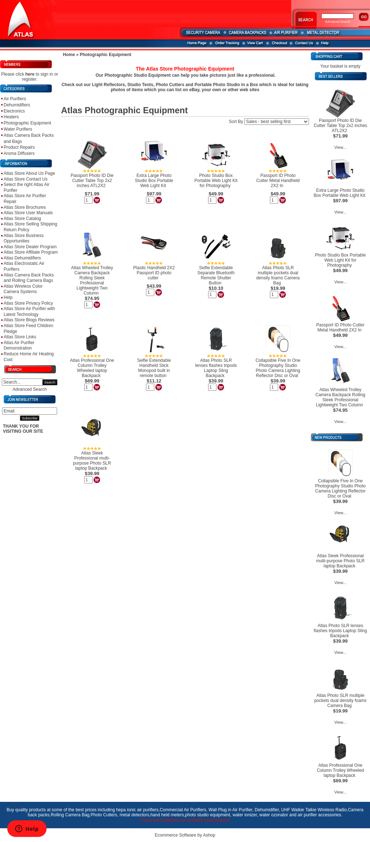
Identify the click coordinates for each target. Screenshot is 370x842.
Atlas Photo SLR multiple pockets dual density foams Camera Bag (278, 275)
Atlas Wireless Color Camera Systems (23, 289)
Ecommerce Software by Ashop (185, 835)
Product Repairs (19, 147)
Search (49, 382)
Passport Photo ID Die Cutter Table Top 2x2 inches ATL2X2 (91, 180)
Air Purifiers (15, 98)
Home (69, 54)
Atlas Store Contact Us (25, 179)
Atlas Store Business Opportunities (24, 238)
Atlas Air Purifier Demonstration (19, 345)
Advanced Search (30, 389)
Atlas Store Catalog (22, 218)
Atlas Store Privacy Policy (28, 303)
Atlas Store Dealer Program (30, 246)
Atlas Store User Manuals (28, 212)
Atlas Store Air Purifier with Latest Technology (29, 311)
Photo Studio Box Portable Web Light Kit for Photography (215, 180)
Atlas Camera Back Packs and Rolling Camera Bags (29, 277)
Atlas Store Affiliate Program (31, 252)
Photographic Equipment (27, 123)
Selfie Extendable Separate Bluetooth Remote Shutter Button (216, 275)
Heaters (11, 116)
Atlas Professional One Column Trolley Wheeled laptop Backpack (92, 368)
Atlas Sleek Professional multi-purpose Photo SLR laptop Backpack (92, 460)
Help (8, 297)
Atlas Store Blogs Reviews (29, 319)
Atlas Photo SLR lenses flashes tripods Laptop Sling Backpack (216, 368)
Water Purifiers (18, 129)
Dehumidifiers (17, 104)
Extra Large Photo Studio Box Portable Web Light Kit (154, 180)
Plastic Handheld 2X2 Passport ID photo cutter (154, 272)
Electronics (14, 111)
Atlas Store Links (20, 336)
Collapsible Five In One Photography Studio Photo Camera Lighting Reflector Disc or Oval (277, 368)
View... (340, 147)
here (29, 74)
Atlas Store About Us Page (29, 173)
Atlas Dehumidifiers (22, 258)
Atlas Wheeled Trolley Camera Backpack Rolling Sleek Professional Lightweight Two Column (92, 280)
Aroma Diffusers (19, 153)
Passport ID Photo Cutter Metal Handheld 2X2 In (278, 180)
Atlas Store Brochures (25, 207)
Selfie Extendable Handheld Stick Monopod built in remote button (154, 368)
